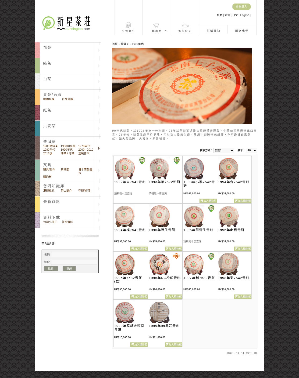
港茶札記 (48, 190)
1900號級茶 (50, 146)
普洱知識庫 (53, 186)
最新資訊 (51, 202)
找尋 (51, 268)
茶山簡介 (66, 190)
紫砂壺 (65, 169)
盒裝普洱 (83, 153)
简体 (227, 15)
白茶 (47, 79)
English (245, 15)
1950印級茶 (68, 146)
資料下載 (51, 217)
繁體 (220, 15)
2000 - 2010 (85, 149)
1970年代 (84, 146)
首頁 (115, 44)
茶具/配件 (49, 169)
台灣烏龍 (67, 99)
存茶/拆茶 (84, 190)
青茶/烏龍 (52, 95)
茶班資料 (67, 222)
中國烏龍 (48, 99)
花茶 (47, 48)
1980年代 (49, 149)
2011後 (47, 153)
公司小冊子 (50, 222)
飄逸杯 (47, 176)
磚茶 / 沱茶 (67, 153)
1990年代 (67, 149)
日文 (235, 15)
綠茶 (47, 63)
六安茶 (49, 126)
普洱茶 (125, 44)
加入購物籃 (209, 200)
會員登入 (241, 6)
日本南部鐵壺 (85, 171)
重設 (69, 268)
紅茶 (47, 110)
